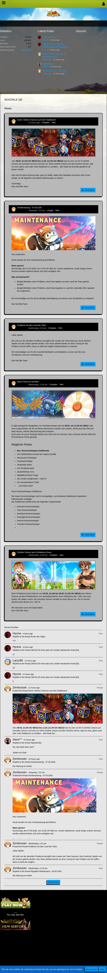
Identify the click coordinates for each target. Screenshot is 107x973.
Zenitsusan (47, 59)
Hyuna (45, 40)
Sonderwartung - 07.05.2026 (54, 71)
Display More (53, 882)
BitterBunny (26, 50)
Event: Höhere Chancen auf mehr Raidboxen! (36, 120)
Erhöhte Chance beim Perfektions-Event (34, 552)
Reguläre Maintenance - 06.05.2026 (46, 871)
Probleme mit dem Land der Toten (31, 325)
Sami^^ (45, 66)
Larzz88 (18, 660)
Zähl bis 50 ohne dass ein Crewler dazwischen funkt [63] (55, 650)
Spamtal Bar (47, 64)
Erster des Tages (49, 37)
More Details (91, 969)
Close (102, 969)
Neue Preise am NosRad (27, 382)
